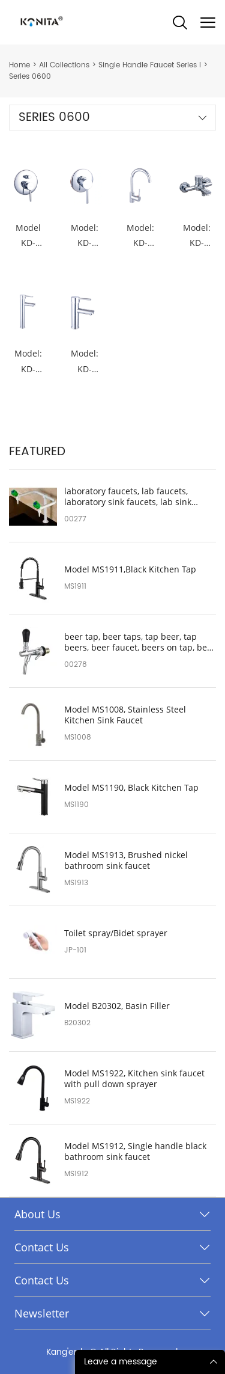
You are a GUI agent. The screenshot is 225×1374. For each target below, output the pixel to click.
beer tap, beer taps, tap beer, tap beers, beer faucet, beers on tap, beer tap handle (139, 642)
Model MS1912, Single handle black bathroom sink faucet (135, 1151)
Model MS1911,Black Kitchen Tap (130, 569)
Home (19, 65)
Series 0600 (30, 76)
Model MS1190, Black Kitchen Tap (131, 787)
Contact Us (41, 1247)
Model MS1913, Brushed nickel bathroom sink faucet (126, 860)
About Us (37, 1214)
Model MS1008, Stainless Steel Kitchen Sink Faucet (125, 715)
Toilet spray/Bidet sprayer (115, 933)
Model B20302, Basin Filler (117, 1006)
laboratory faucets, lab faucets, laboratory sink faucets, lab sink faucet (127, 497)
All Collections (64, 65)
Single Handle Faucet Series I (149, 65)
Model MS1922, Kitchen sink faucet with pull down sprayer (134, 1079)
